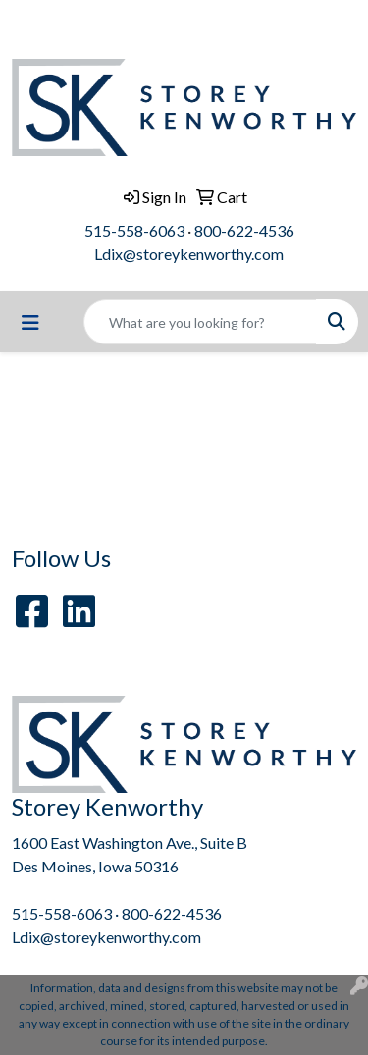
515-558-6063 (134, 230)
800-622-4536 (244, 230)
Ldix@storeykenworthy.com (189, 253)
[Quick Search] (200, 321)
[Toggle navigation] (30, 322)
